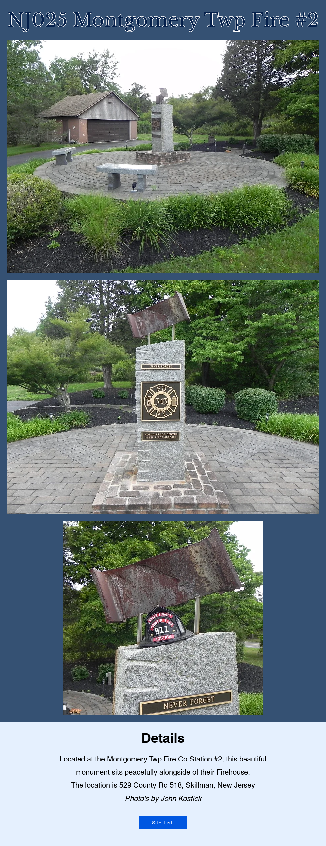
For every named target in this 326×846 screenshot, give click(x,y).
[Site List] (163, 822)
